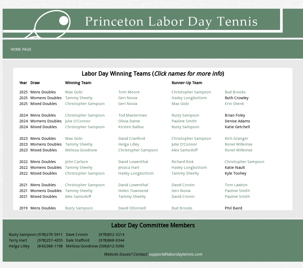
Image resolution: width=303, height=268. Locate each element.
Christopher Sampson (191, 92)
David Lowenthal (133, 161)
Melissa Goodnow (81, 150)
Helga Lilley (128, 144)
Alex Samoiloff (185, 150)
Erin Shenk (234, 103)
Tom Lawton (236, 185)
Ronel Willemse (238, 144)
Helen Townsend (133, 190)
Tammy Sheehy (78, 97)
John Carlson (76, 161)
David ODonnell (132, 208)
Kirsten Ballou (131, 127)
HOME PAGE (21, 49)
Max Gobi (73, 92)
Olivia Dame (129, 121)
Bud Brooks (235, 92)
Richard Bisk (183, 161)
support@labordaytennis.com (175, 254)
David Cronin (183, 185)
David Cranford (131, 138)
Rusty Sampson (185, 115)
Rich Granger (236, 138)
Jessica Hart (128, 167)
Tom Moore (129, 92)
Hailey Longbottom (189, 97)
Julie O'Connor (78, 121)
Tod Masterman (132, 115)
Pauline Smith (184, 121)
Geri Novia (127, 97)
